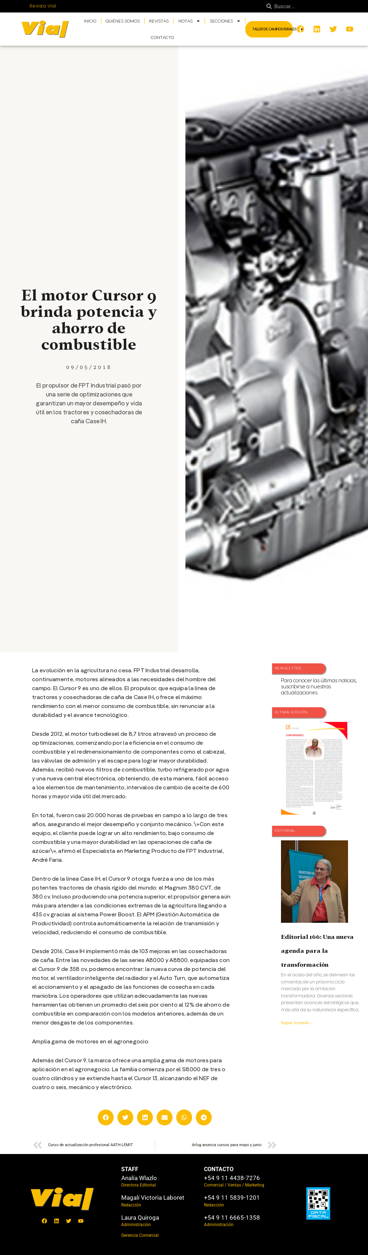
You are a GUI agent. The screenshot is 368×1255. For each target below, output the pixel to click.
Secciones (225, 21)
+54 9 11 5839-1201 (232, 1197)
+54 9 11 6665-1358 (232, 1217)
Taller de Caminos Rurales (277, 29)
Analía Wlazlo (139, 1177)
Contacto (162, 37)
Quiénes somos (123, 21)
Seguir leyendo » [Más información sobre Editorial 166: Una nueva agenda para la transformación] (296, 1023)
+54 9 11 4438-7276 (232, 1177)
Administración (136, 1224)
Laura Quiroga (140, 1217)
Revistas (159, 21)
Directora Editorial (138, 1185)
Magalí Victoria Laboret (152, 1197)
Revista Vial (43, 6)
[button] (106, 1117)
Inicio (90, 21)
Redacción (131, 1205)
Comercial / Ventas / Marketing (234, 1185)
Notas (189, 21)
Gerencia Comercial (140, 1235)
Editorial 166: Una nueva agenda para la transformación (317, 951)
